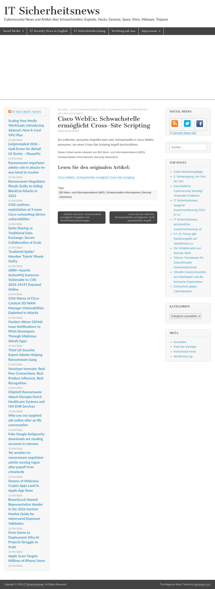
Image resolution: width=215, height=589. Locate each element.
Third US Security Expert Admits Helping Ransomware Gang (25, 355)
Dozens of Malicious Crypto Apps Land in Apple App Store (23, 486)
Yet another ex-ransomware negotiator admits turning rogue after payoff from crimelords (26, 462)
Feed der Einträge (185, 346)
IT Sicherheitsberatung (89, 31)
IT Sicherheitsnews (52, 11)
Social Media (11, 31)
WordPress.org (183, 356)
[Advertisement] (107, 71)
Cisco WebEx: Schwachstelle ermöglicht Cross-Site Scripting (96, 177)
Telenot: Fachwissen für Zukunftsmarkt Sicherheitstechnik (188, 262)
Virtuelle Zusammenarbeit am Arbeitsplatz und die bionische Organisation (190, 276)
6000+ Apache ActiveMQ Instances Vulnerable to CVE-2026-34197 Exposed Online (24, 279)
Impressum (149, 31)
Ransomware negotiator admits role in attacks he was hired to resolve (26, 167)
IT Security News (26, 112)
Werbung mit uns (123, 31)
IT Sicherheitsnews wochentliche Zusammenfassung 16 (188, 224)
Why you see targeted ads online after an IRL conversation (25, 420)
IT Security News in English (49, 31)
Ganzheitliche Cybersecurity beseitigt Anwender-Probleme (188, 190)
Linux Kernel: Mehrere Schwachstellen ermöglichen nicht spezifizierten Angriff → (135, 217)
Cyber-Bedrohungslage (188, 171)
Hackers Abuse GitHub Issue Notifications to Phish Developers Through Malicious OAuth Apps (25, 331)
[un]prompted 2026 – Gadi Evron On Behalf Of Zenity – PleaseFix (24, 149)
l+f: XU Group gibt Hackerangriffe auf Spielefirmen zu (185, 238)
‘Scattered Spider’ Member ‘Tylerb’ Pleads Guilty (25, 256)
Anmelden (180, 342)
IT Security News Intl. (183, 133)
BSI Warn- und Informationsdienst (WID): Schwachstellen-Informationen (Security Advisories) (105, 194)
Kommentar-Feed (185, 351)
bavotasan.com (202, 584)
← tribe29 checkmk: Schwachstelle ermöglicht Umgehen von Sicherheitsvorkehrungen (80, 217)
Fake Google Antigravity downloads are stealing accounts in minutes (26, 439)
